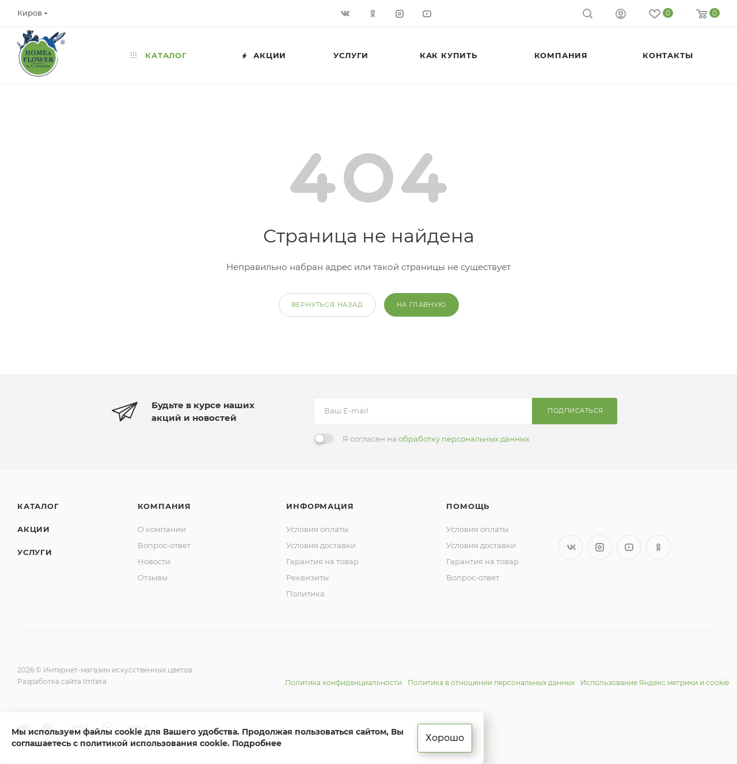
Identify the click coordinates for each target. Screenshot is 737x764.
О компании (162, 529)
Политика (305, 593)
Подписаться (575, 410)
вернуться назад (327, 305)
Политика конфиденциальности (343, 682)
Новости (154, 561)
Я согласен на (436, 438)
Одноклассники (658, 547)
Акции (33, 529)
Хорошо (445, 737)
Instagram (599, 547)
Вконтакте (570, 547)
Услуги (34, 552)
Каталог (38, 506)
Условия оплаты (317, 529)
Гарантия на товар (322, 561)
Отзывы (153, 577)
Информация (320, 506)
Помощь (467, 506)
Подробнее (257, 743)
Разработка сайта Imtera (62, 681)
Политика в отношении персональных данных (491, 682)
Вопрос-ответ (164, 545)
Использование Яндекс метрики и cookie (654, 682)
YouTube (629, 547)
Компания (164, 506)
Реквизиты (307, 577)
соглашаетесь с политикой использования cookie (119, 743)
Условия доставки (321, 545)
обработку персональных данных (464, 438)
